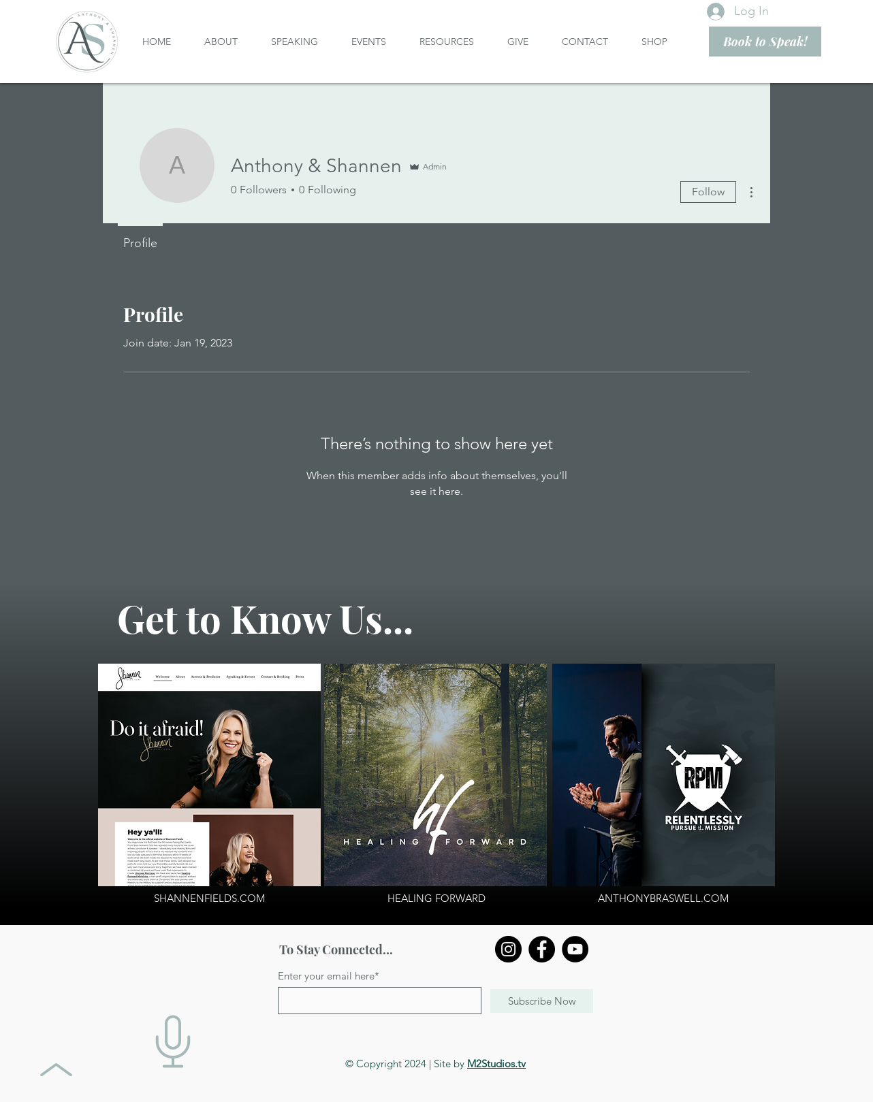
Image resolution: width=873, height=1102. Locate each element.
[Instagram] (508, 949)
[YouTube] (575, 949)
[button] (227, 41)
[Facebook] (541, 949)
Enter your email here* (328, 976)
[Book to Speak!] (765, 41)
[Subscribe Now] (541, 1001)
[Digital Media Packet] (172, 1041)
